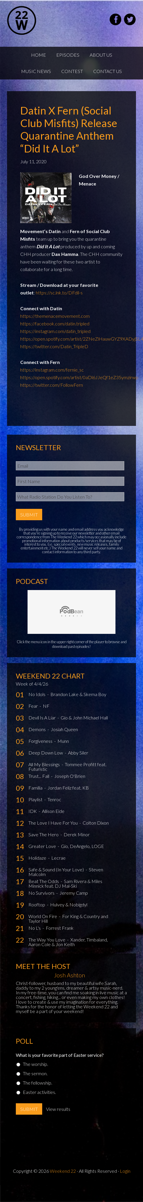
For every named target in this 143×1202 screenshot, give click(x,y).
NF (46, 706)
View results (58, 1109)
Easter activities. (39, 1092)
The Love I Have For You (53, 822)
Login (125, 1171)
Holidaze (37, 858)
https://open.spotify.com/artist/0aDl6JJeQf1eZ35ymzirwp (79, 377)
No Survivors (41, 893)
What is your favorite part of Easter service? (60, 1055)
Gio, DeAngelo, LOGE (82, 846)
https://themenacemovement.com (55, 316)
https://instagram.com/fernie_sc (52, 369)
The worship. (35, 1064)
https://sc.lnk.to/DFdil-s (59, 292)
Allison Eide (53, 811)
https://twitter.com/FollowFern (51, 385)
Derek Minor (77, 834)
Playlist (35, 799)
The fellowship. (37, 1082)
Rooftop (37, 904)
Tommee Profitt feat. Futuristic (67, 767)
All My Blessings (44, 764)
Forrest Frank (60, 928)
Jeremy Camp (73, 893)
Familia (35, 787)
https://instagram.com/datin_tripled (55, 331)
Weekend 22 (63, 1171)
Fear (33, 706)
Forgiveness (40, 741)
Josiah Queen (64, 729)
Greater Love (42, 846)
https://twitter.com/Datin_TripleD (54, 346)
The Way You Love (47, 939)
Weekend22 (36, 20)
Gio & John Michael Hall (84, 717)
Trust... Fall (39, 776)
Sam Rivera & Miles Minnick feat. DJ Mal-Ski (65, 883)
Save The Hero (43, 834)
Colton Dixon (96, 822)
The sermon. (35, 1073)
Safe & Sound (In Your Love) (56, 869)
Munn (63, 741)
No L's (35, 928)
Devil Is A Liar (42, 717)
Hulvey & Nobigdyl (68, 904)
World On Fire (43, 916)
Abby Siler (78, 752)
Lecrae (58, 858)
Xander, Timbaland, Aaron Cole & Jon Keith (68, 942)
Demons (37, 729)
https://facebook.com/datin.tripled (54, 323)
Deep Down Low (46, 752)
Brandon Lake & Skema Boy (78, 694)
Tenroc (54, 799)
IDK (33, 811)
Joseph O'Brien (69, 776)
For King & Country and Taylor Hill (68, 918)
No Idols (37, 694)
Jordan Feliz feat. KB (68, 787)
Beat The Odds (44, 881)
